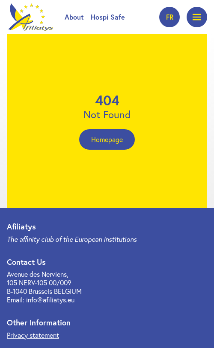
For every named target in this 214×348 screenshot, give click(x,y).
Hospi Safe (108, 16)
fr (169, 16)
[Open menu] (197, 17)
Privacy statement (33, 335)
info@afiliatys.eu (50, 300)
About (74, 16)
